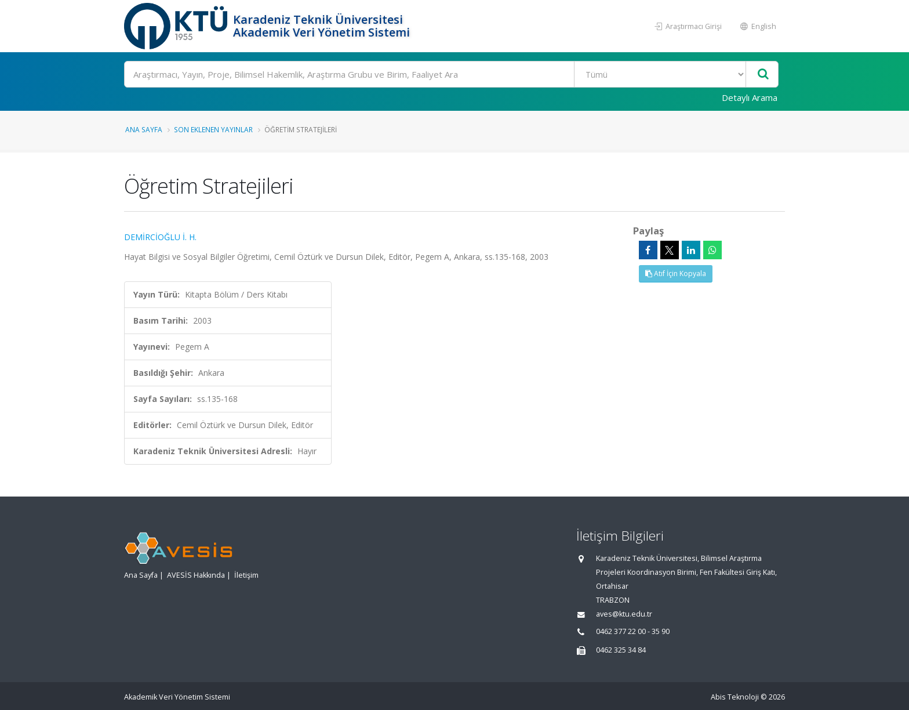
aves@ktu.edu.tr (624, 614)
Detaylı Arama (749, 97)
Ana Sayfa (143, 129)
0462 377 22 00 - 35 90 (633, 631)
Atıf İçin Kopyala (675, 273)
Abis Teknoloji (735, 697)
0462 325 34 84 (621, 650)
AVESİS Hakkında (196, 575)
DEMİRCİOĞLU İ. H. (160, 236)
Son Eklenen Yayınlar (213, 129)
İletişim (246, 575)
